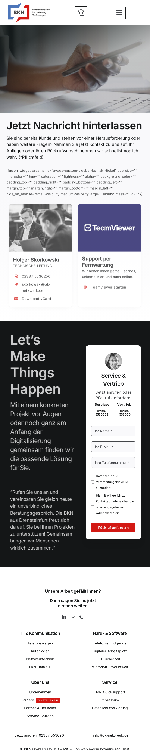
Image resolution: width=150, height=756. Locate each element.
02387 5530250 (36, 273)
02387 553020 (51, 735)
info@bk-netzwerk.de (111, 735)
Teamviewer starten (108, 284)
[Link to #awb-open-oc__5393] (119, 12)
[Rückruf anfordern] (89, 97)
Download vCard (36, 296)
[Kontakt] (37, 97)
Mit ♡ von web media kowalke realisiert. (96, 749)
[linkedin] (64, 617)
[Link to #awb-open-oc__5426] (81, 12)
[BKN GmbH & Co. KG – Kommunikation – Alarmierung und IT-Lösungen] (28, 4)
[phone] (81, 617)
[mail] (73, 617)
